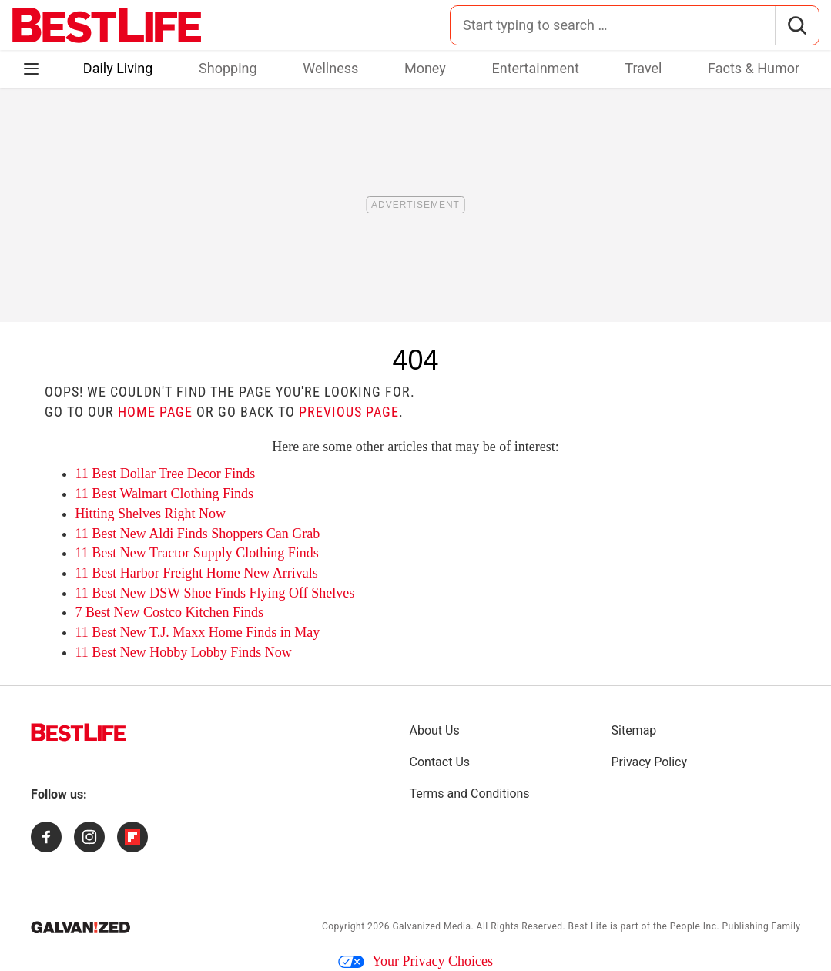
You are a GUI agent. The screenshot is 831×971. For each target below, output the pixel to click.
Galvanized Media (431, 926)
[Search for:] (613, 25)
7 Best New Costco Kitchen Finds (169, 612)
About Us (435, 730)
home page (155, 411)
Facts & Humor (753, 68)
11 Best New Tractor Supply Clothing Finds (197, 553)
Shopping (228, 68)
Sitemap (634, 730)
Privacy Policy (650, 762)
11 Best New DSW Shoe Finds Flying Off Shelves (215, 593)
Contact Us (440, 762)
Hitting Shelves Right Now (150, 513)
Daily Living (118, 68)
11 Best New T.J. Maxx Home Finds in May (197, 632)
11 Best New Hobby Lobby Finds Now (183, 652)
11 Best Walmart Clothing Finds (164, 493)
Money (425, 68)
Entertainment (534, 68)
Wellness (330, 68)
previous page (349, 411)
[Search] (797, 25)
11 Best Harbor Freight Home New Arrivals (196, 573)
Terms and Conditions (470, 793)
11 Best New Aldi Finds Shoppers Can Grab (197, 533)
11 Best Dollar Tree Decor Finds (165, 473)
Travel (643, 68)
